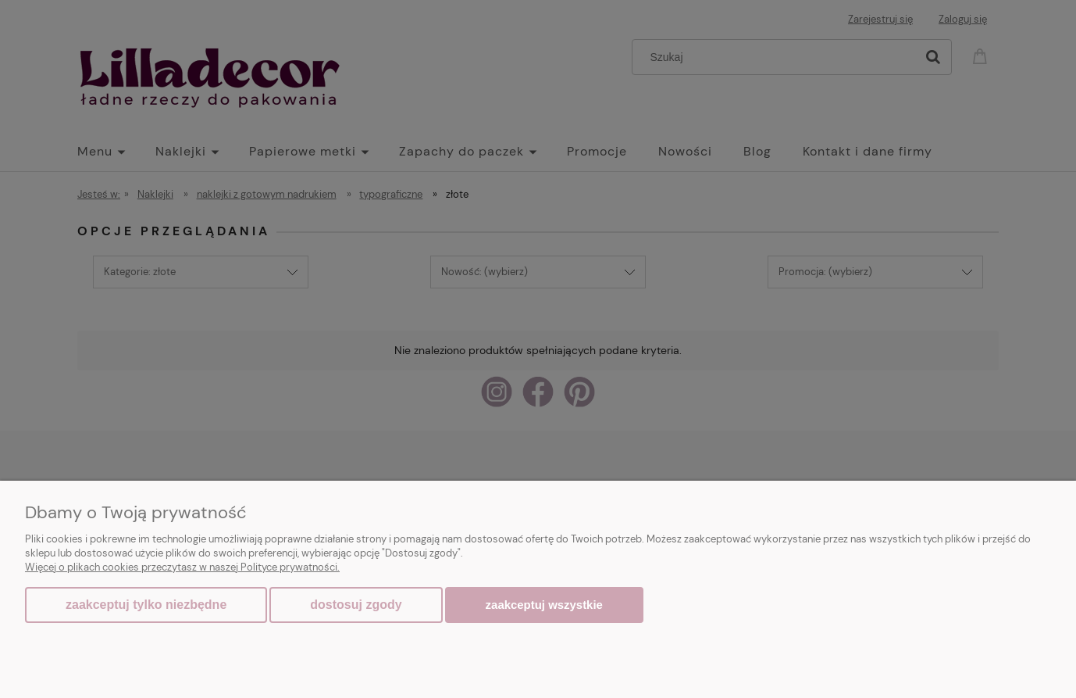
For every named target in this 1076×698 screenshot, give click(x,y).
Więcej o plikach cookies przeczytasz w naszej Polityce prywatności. (182, 567)
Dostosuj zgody (355, 604)
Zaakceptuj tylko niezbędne (146, 604)
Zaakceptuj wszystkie (544, 604)
